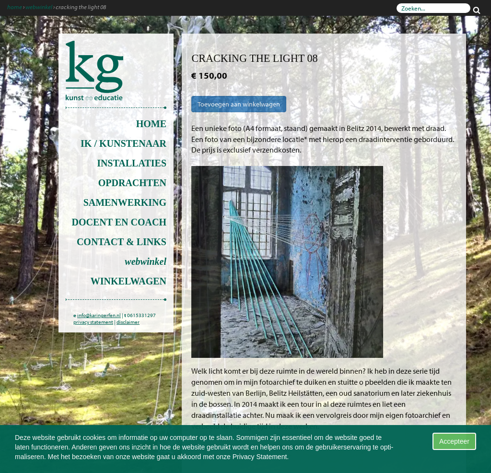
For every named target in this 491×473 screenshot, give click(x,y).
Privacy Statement (260, 457)
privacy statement (93, 322)
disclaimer (128, 322)
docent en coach (119, 222)
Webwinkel (38, 7)
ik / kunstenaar (123, 143)
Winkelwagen (128, 281)
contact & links (121, 241)
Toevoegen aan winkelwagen (239, 104)
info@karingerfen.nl (99, 315)
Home (14, 7)
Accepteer (454, 441)
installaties (131, 163)
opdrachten (132, 182)
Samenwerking (124, 202)
